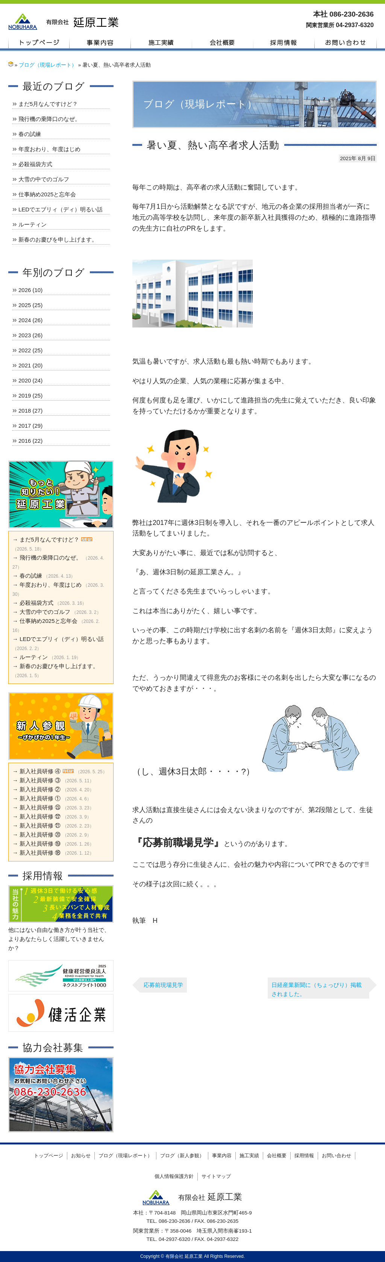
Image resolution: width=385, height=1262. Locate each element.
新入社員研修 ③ (40, 780)
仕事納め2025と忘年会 (47, 194)
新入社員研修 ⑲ (40, 843)
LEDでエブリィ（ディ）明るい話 (60, 209)
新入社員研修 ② (40, 789)
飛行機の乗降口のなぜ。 (49, 119)
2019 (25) (30, 395)
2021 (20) (30, 365)
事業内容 (100, 42)
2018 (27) (30, 410)
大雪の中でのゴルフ (43, 179)
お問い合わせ (346, 42)
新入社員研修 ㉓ (40, 807)
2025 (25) (30, 305)
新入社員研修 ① (40, 798)
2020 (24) (30, 380)
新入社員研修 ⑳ (40, 834)
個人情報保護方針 (174, 1176)
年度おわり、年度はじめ (49, 149)
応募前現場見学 (163, 985)
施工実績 (161, 42)
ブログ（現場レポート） (48, 65)
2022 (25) (30, 350)
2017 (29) (30, 425)
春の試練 (29, 134)
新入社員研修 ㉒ (40, 816)
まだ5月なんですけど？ (48, 104)
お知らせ (81, 1155)
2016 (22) (30, 440)
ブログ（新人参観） (182, 1155)
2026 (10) (30, 290)
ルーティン (32, 224)
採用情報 (284, 42)
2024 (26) (30, 320)
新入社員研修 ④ (40, 771)
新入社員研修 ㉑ (40, 825)
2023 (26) (30, 335)
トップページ (39, 42)
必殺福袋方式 (35, 164)
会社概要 (222, 42)
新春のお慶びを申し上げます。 (57, 239)
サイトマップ (216, 1176)
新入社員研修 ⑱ (40, 852)
